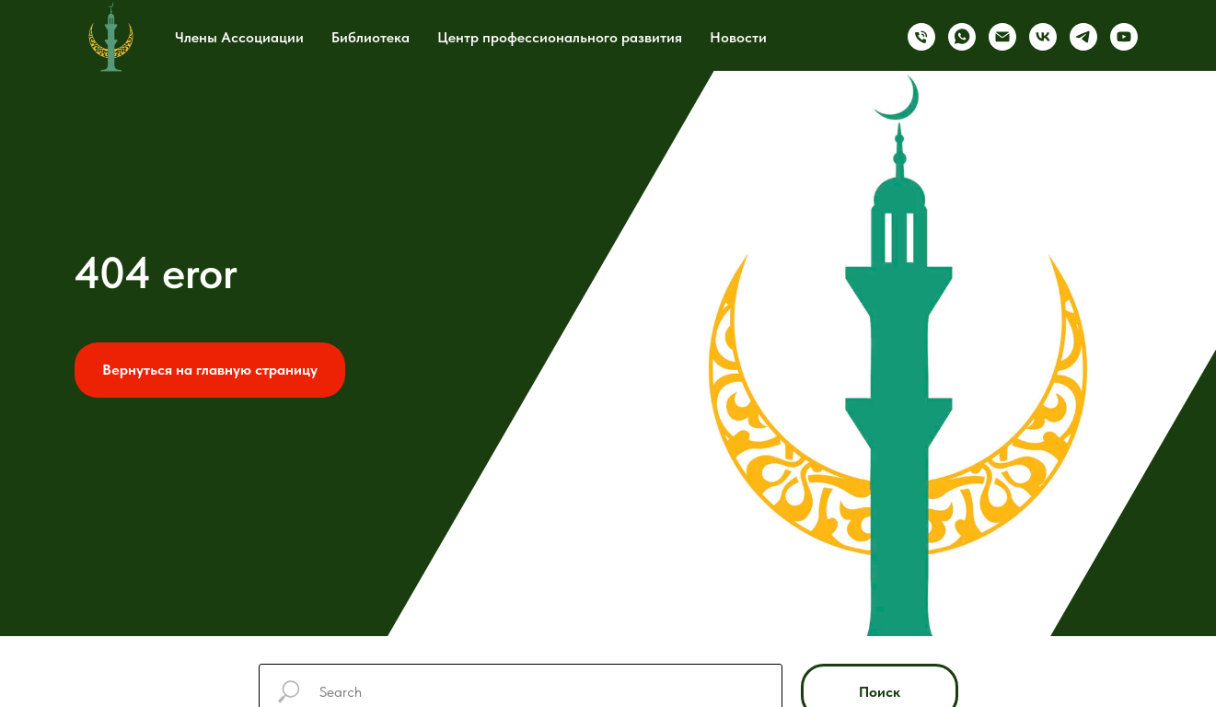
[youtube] (1124, 37)
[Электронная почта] (1002, 37)
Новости (738, 37)
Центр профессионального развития (559, 37)
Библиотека (370, 37)
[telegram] (1083, 37)
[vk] (1043, 37)
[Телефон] (921, 37)
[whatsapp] (962, 37)
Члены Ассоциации (239, 37)
